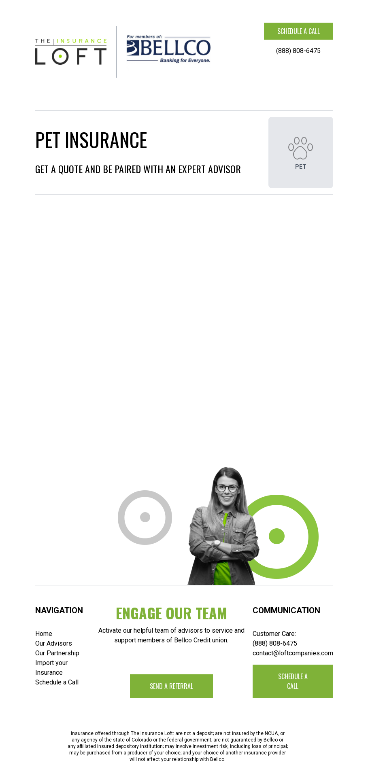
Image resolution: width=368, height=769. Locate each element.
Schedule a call (298, 31)
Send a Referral (171, 686)
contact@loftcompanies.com (293, 653)
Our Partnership (57, 653)
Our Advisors (53, 643)
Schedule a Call (57, 682)
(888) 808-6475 (298, 51)
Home (43, 634)
